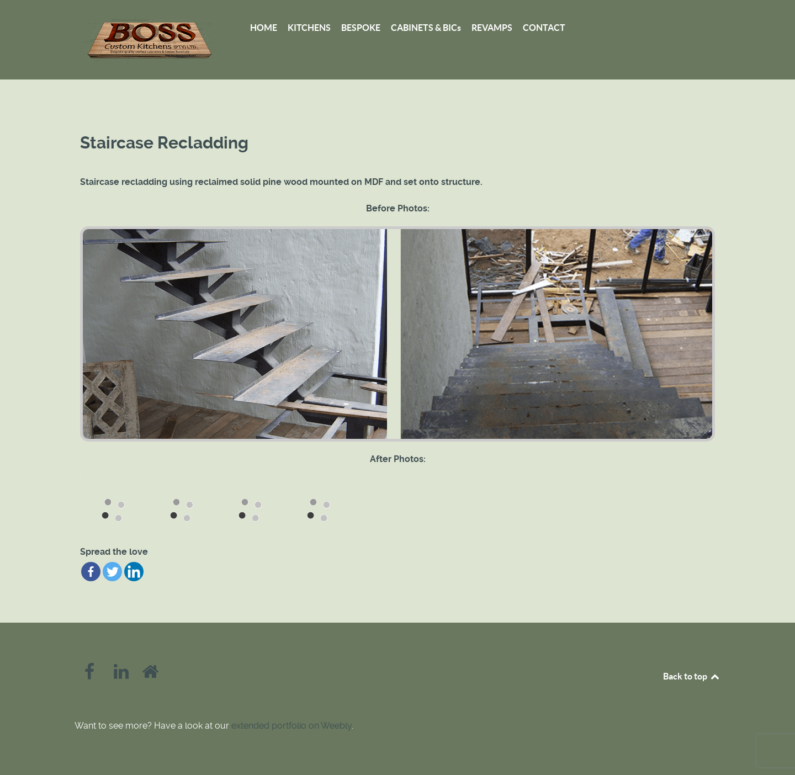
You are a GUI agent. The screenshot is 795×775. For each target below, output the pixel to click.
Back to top (691, 676)
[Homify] (150, 675)
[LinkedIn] (123, 675)
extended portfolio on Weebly (291, 725)
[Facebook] (91, 675)
